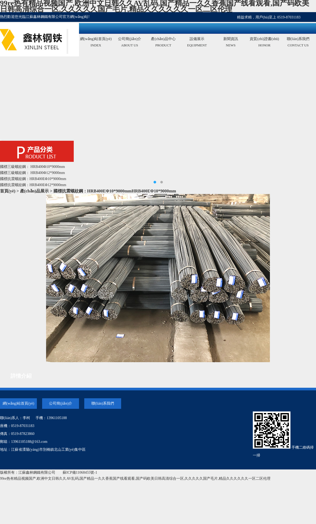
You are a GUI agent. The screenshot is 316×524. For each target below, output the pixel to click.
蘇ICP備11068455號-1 (80, 472)
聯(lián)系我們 (298, 42)
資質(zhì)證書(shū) (264, 42)
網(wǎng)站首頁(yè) (96, 42)
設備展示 (197, 42)
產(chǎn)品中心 (163, 42)
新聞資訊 (231, 42)
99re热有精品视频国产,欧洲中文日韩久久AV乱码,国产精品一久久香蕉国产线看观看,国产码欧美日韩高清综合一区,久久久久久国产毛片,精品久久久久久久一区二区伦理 (135, 479)
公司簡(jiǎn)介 (129, 42)
